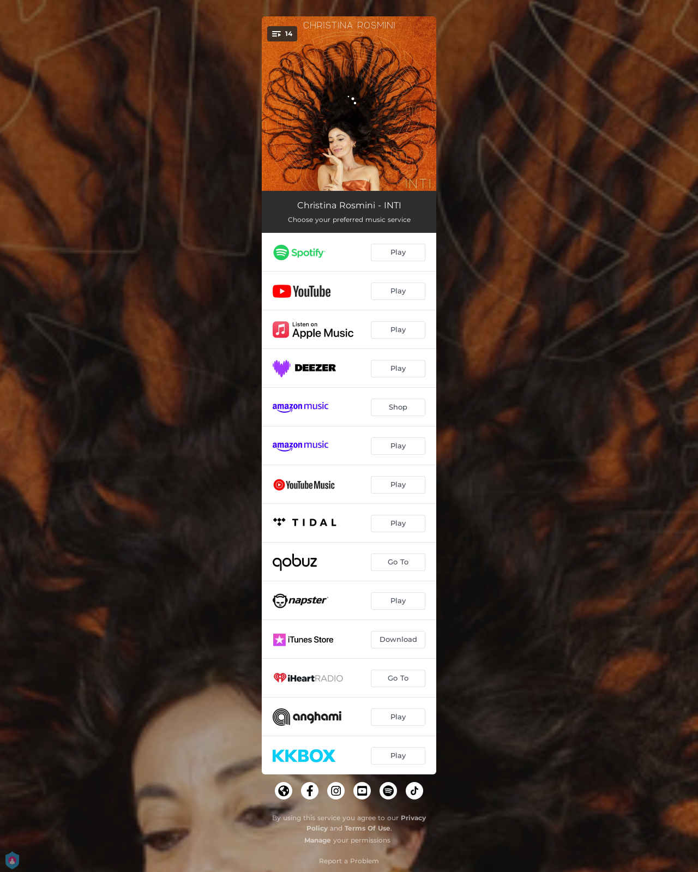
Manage (317, 840)
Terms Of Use (367, 828)
